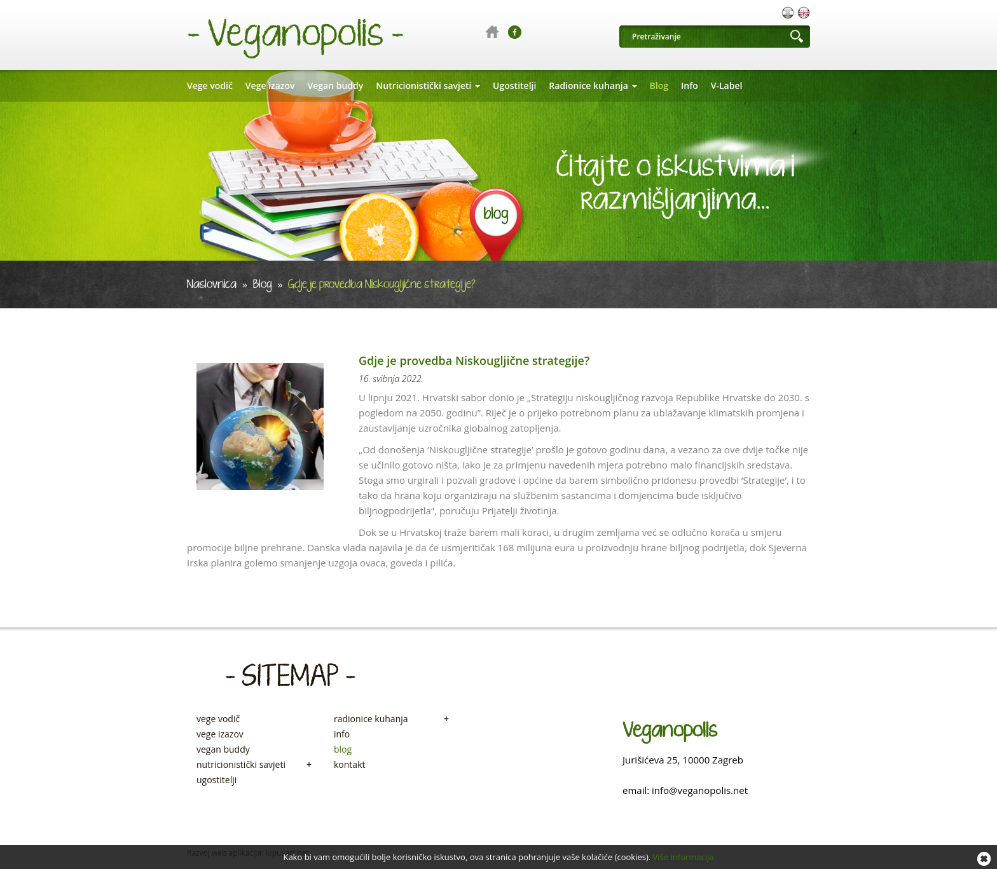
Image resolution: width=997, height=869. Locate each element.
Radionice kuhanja (592, 85)
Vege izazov (270, 85)
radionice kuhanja (391, 719)
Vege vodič (210, 85)
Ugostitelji (514, 85)
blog (343, 749)
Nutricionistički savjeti (428, 85)
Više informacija (683, 857)
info (342, 734)
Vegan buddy (336, 85)
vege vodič (218, 719)
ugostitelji (216, 780)
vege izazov (220, 734)
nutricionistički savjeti (254, 764)
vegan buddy (223, 749)
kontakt (349, 764)
